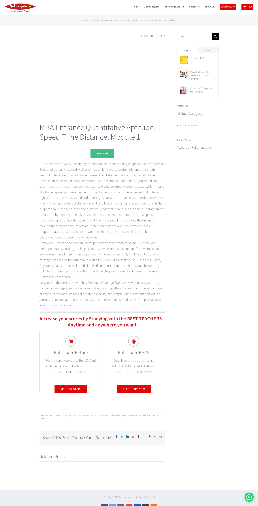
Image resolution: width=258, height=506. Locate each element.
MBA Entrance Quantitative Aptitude (99, 415)
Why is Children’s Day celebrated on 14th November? (200, 75)
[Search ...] (194, 36)
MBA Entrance (78, 415)
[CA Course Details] (184, 59)
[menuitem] (138, 6)
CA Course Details (198, 58)
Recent (208, 50)
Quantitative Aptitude (131, 415)
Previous (148, 36)
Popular (188, 50)
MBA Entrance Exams (57, 415)
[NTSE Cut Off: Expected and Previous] (184, 89)
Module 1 (118, 415)
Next (160, 36)
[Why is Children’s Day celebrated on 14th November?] (184, 73)
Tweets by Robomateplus (194, 147)
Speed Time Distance (149, 415)
